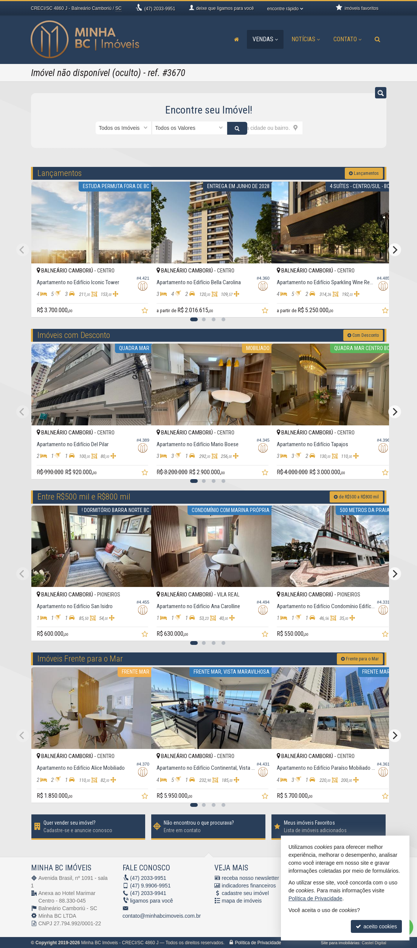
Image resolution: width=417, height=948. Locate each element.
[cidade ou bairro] (264, 127)
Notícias (305, 39)
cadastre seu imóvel (245, 893)
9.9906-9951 (150, 885)
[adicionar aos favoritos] (137, 306)
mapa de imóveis (242, 900)
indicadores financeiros (249, 885)
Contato (347, 39)
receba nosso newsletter (250, 878)
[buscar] (311, 127)
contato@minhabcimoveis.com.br (161, 915)
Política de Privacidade (258, 942)
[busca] (377, 39)
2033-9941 (148, 893)
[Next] (394, 249)
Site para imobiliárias (340, 942)
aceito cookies (376, 926)
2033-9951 (159, 8)
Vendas (265, 39)
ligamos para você (151, 900)
